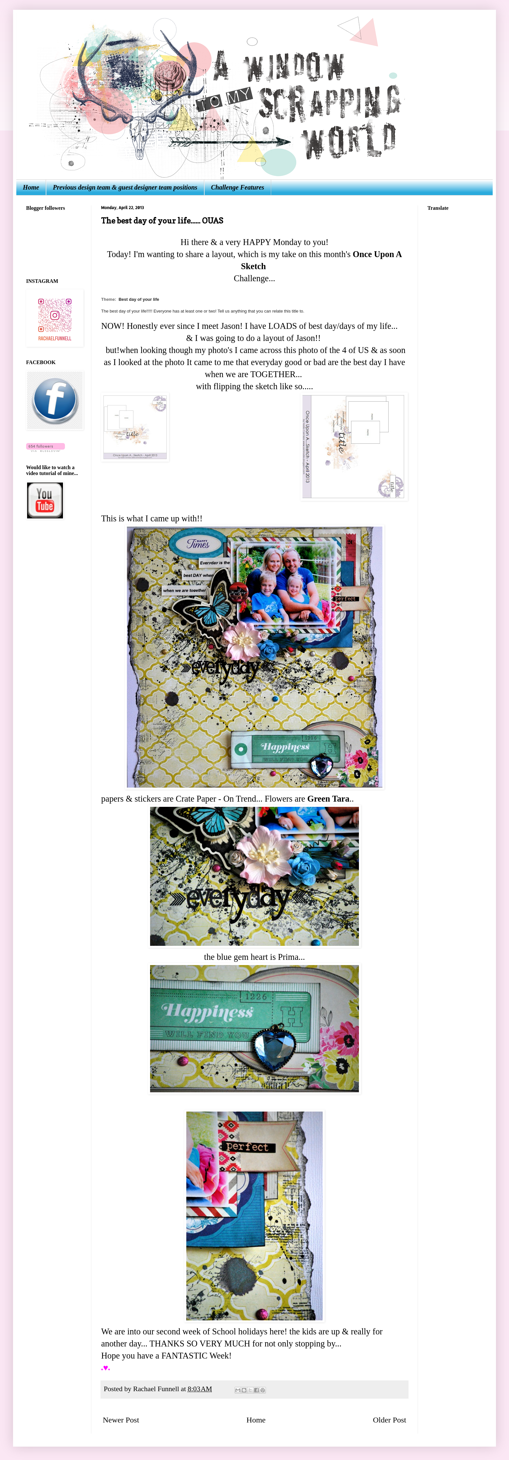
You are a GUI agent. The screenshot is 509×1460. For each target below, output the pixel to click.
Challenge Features (237, 187)
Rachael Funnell (157, 1389)
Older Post (389, 1420)
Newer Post (121, 1420)
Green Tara (328, 799)
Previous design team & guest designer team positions (125, 187)
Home (31, 187)
